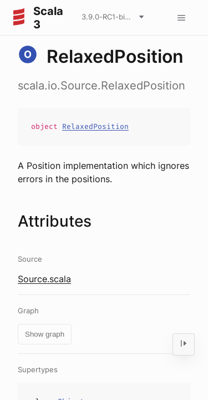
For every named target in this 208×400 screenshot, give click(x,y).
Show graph (44, 334)
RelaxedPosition (95, 126)
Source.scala (44, 278)
